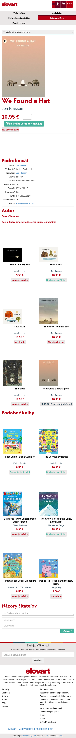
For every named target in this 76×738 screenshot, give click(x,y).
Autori (4, 700)
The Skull (20, 388)
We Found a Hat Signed (56, 388)
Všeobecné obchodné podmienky (54, 693)
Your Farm (19, 326)
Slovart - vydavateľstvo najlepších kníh (30, 728)
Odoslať (67, 631)
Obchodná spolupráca (49, 711)
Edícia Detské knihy (25, 203)
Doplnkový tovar (19, 23)
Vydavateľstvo (19, 13)
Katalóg (5, 696)
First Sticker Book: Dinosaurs (20, 580)
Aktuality (5, 689)
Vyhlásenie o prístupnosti (51, 708)
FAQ (4, 703)
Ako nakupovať (46, 689)
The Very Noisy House (56, 456)
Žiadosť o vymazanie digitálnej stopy (56, 696)
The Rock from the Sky (56, 326)
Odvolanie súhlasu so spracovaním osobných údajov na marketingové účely (55, 702)
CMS (46, 736)
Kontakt (43, 718)
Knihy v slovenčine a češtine (19, 18)
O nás (42, 715)
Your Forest (56, 264)
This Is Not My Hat (20, 264)
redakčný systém (28, 736)
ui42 (61, 736)
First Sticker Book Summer (20, 456)
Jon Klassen (12, 108)
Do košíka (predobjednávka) (24, 123)
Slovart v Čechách (48, 722)
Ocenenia (6, 693)
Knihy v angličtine (57, 18)
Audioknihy (57, 13)
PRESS (5, 707)
